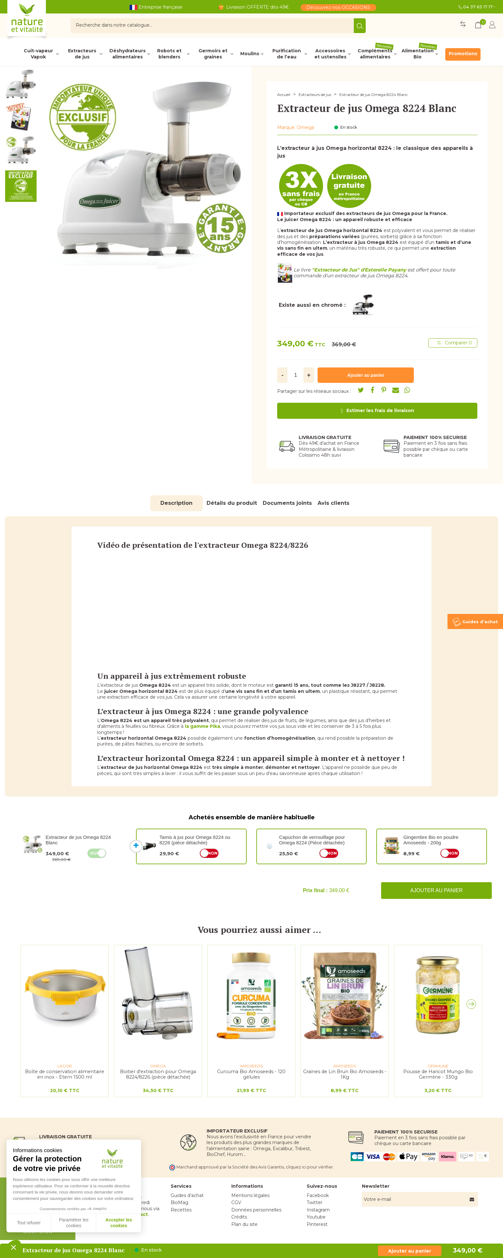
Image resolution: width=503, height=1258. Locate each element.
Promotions (463, 53)
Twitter (314, 1202)
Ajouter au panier (436, 890)
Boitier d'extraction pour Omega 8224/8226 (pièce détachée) (158, 1074)
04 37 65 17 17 (477, 6)
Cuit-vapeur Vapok (38, 54)
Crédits (239, 1217)
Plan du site (244, 1224)
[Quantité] (295, 375)
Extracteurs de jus (82, 54)
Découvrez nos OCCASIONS (338, 7)
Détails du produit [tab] (232, 503)
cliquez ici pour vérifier (309, 1167)
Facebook (318, 1195)
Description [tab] (176, 503)
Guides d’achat (187, 1195)
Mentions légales (250, 1195)
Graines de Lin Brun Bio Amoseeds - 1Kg (345, 1074)
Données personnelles (256, 1210)
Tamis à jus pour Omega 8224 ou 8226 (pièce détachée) (194, 839)
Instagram (318, 1210)
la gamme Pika (202, 726)
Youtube (316, 1217)
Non (212, 853)
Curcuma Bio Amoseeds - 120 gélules (251, 1074)
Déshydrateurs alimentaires (127, 54)
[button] (472, 1005)
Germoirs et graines (213, 54)
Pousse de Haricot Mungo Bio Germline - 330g (438, 1074)
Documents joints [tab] (287, 503)
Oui (94, 853)
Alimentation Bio (419, 54)
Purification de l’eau (286, 54)
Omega (305, 127)
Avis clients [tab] (333, 503)
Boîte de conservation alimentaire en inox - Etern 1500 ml (64, 1074)
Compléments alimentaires (376, 54)
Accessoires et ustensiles (330, 54)
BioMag (179, 1202)
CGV (236, 1202)
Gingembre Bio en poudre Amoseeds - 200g (430, 839)
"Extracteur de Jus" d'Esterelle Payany (359, 270)
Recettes (181, 1210)
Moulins (249, 53)
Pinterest (317, 1224)
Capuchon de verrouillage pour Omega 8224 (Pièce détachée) (312, 839)
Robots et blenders (169, 54)
